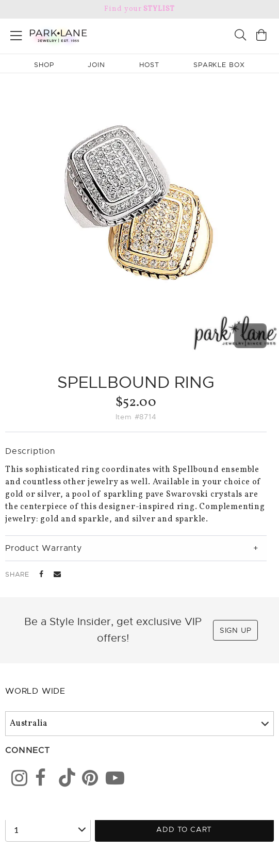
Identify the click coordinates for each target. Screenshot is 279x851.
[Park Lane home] (70, 34)
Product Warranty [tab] (43, 548)
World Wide (35, 691)
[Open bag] (261, 36)
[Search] (240, 36)
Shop (44, 64)
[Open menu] (16, 34)
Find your (139, 9)
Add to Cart (184, 829)
